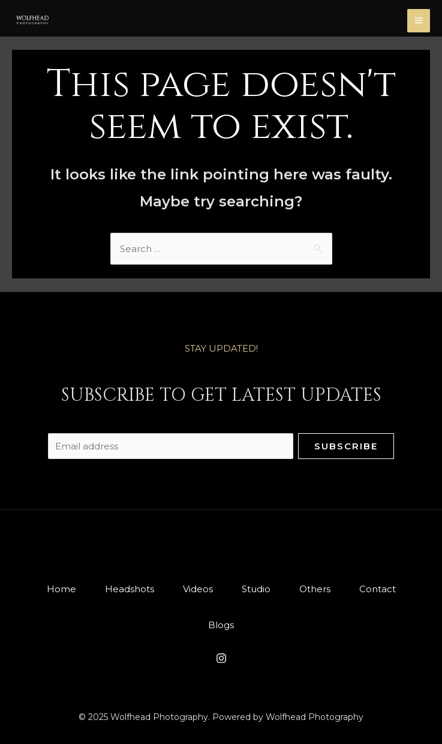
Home (61, 589)
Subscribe (346, 446)
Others (314, 589)
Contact (377, 589)
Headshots (129, 589)
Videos (198, 589)
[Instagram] (221, 658)
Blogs (221, 625)
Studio (256, 589)
